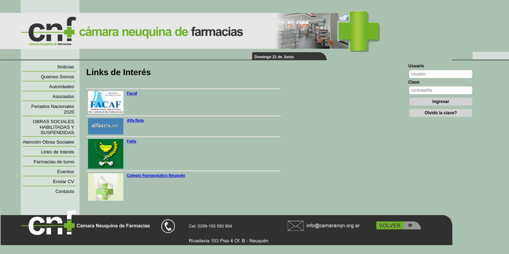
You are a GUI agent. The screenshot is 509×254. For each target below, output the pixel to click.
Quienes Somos (57, 76)
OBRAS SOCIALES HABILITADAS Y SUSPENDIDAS (53, 127)
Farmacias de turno (54, 161)
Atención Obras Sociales (48, 142)
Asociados (64, 96)
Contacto (64, 191)
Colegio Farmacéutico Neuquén (156, 175)
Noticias (66, 66)
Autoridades (61, 86)
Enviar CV (63, 181)
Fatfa (131, 141)
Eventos (65, 171)
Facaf (132, 93)
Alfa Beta (135, 120)
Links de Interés (57, 152)
